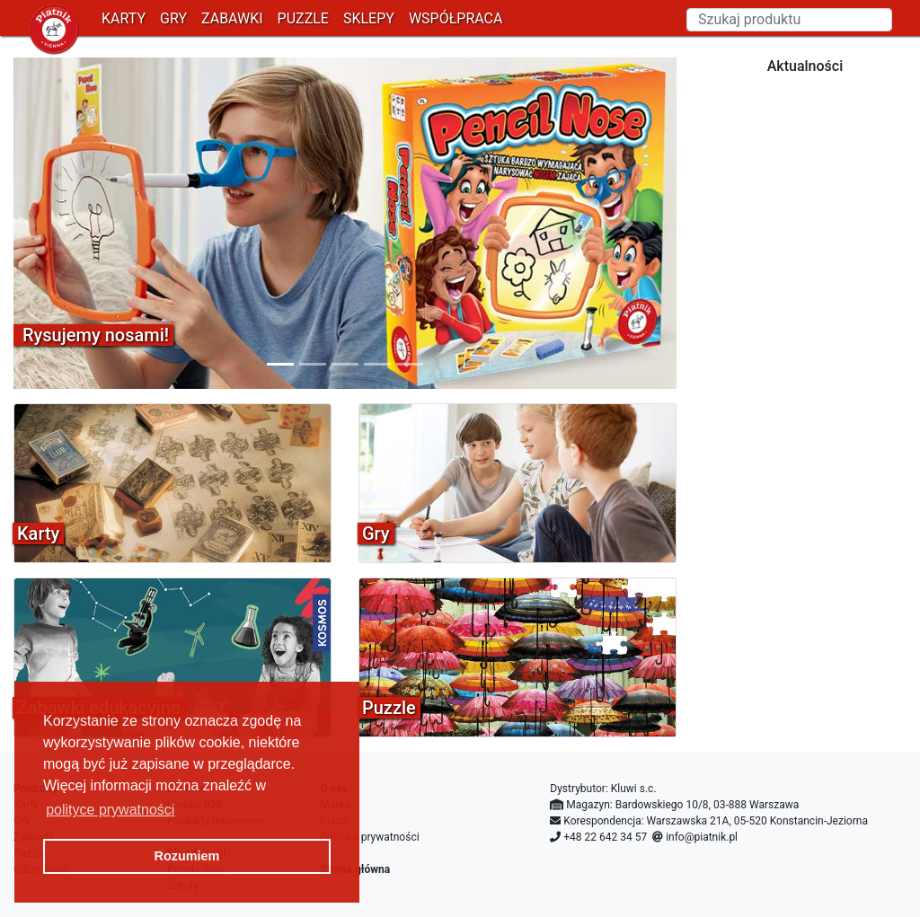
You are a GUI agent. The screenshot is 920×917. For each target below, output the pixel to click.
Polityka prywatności (369, 837)
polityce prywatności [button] (110, 809)
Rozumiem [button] (187, 856)
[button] (63, 223)
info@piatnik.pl (702, 837)
